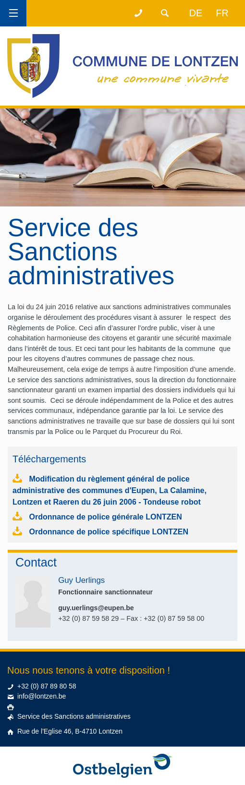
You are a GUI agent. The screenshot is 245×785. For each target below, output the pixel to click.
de (196, 13)
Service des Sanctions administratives (74, 716)
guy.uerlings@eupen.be (96, 608)
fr (222, 13)
